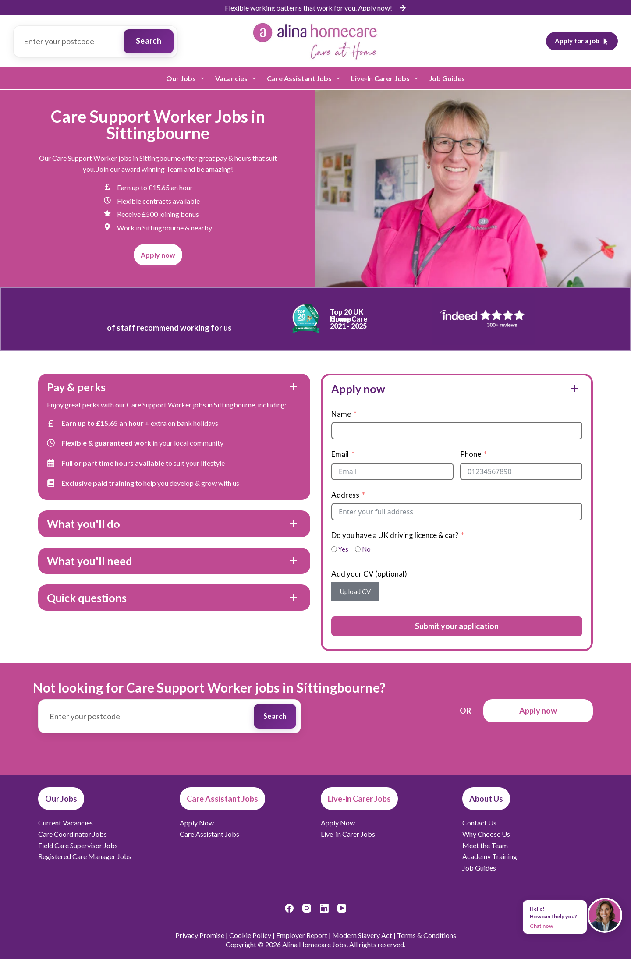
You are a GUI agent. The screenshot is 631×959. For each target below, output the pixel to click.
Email (340, 454)
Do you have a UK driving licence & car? (394, 535)
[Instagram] (306, 906)
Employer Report (301, 934)
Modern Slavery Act (362, 934)
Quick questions (87, 597)
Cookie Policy (250, 934)
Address (345, 494)
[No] (358, 549)
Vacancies (237, 78)
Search (148, 41)
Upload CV (355, 591)
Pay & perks (76, 386)
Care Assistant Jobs (305, 78)
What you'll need (89, 560)
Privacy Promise (199, 934)
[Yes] (334, 549)
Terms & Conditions (426, 934)
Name (341, 413)
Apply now (358, 388)
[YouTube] (341, 906)
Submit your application (457, 626)
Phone (470, 454)
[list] (315, 7)
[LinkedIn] (324, 906)
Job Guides (447, 78)
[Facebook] (289, 906)
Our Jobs (187, 78)
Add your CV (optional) (369, 573)
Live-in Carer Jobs (386, 78)
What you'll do (83, 523)
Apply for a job (582, 41)
